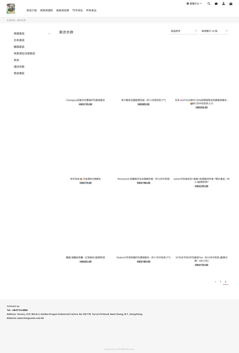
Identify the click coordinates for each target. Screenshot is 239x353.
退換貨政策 (62, 10)
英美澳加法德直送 (24, 53)
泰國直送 (19, 33)
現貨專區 (19, 73)
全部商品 (11, 20)
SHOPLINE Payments (125, 349)
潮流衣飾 (21, 20)
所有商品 (91, 10)
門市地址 (78, 10)
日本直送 (19, 40)
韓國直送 (19, 47)
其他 (16, 60)
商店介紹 (32, 10)
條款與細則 (46, 10)
